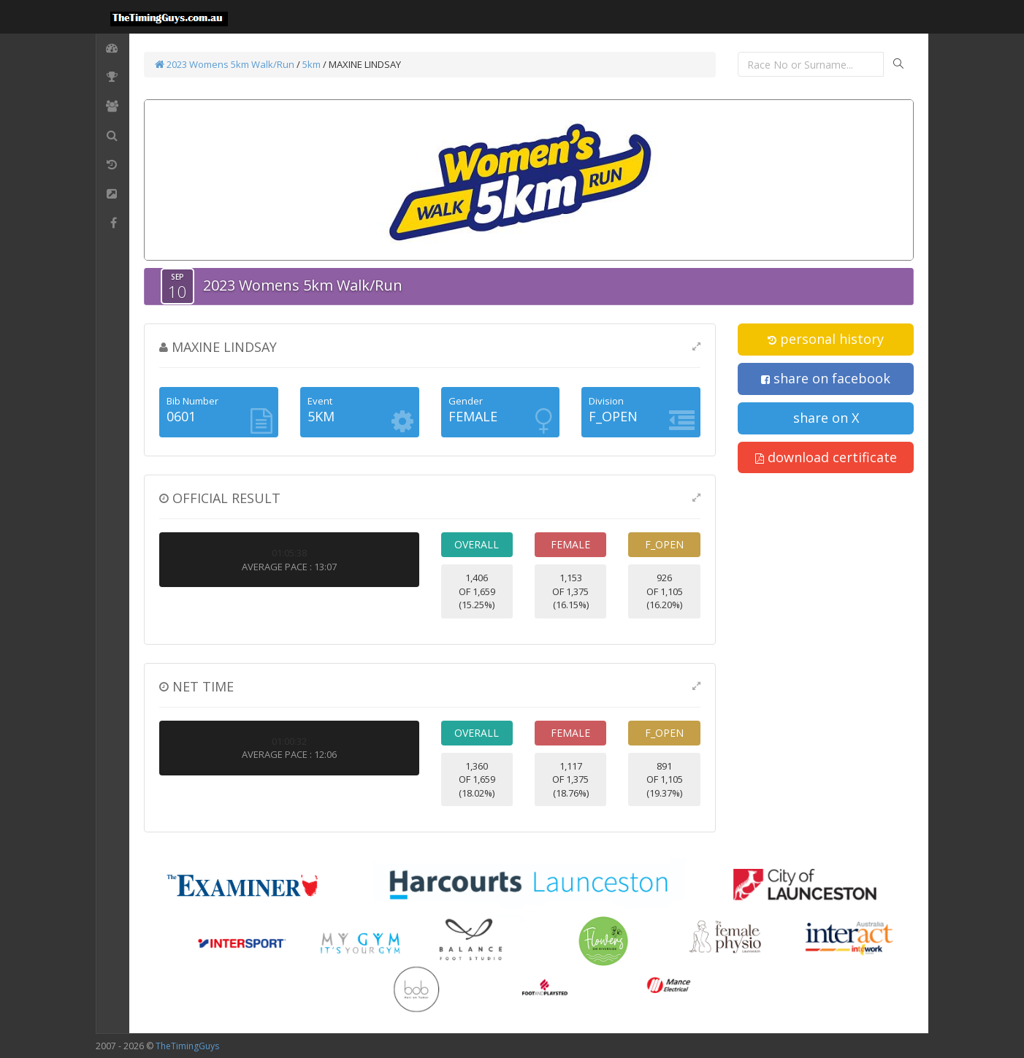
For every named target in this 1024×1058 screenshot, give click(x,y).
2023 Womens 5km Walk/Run (224, 64)
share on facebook (825, 378)
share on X (826, 417)
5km (311, 64)
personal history (826, 339)
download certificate (826, 457)
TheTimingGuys (187, 1046)
